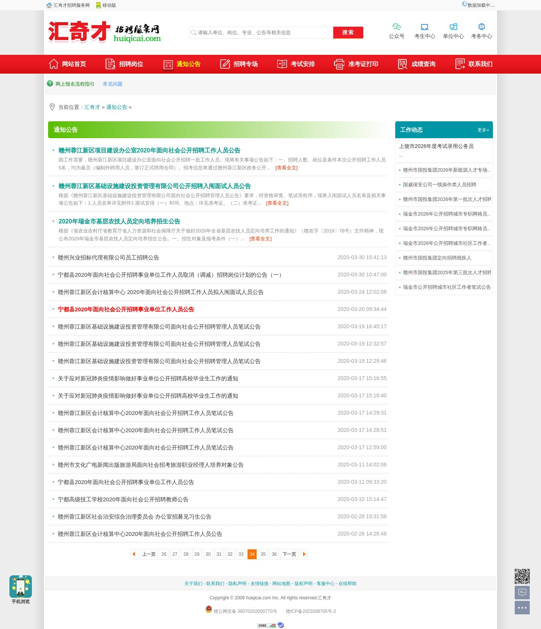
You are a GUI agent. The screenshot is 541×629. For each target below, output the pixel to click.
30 (208, 554)
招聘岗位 (124, 65)
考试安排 (296, 65)
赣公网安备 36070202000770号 (241, 611)
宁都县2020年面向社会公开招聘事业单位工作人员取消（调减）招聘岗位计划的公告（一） (171, 275)
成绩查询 (416, 65)
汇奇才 (92, 107)
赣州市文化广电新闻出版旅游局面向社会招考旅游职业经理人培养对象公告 (151, 465)
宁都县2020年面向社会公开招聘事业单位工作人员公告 (126, 482)
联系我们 (473, 65)
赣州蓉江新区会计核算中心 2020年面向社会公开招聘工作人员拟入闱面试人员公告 (161, 292)
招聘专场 (238, 65)
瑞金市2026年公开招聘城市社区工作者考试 (450, 243)
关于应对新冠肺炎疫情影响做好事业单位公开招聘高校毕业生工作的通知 (148, 378)
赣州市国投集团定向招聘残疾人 (437, 258)
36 (274, 554)
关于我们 (193, 583)
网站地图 (281, 583)
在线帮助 (348, 583)
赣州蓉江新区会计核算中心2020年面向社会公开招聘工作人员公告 (140, 534)
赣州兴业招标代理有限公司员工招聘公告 (108, 257)
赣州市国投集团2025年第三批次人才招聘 (447, 272)
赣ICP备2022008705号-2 (311, 611)
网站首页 (67, 65)
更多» (483, 130)
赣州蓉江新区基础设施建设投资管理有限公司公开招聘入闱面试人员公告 (155, 186)
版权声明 (304, 583)
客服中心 (326, 583)
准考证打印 (356, 65)
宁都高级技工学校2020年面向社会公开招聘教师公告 (123, 499)
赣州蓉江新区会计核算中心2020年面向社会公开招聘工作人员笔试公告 (146, 413)
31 (218, 554)
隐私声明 (237, 583)
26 (164, 554)
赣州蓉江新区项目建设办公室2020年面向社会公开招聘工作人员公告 (149, 150)
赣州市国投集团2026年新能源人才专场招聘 (450, 170)
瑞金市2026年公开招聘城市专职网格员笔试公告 (455, 228)
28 (185, 554)
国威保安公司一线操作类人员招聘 (439, 184)
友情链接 (260, 583)
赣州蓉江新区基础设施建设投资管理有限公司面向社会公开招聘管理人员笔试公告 (159, 326)
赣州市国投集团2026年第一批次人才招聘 (447, 199)
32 (230, 554)
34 (251, 554)
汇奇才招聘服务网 (72, 5)
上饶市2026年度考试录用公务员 (436, 146)
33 (241, 554)
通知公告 (181, 64)
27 (174, 554)
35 (263, 554)
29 (197, 554)
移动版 (109, 5)
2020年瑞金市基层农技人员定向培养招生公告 (119, 221)
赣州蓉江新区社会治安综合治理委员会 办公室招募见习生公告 (135, 516)
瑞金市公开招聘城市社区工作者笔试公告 (447, 287)
